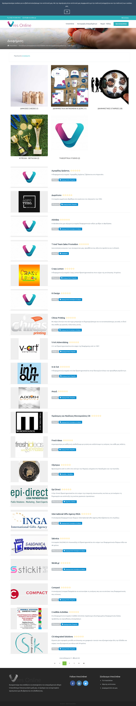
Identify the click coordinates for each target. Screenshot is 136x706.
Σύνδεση (125, 18)
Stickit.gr (56, 563)
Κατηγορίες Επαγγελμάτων (87, 24)
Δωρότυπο (56, 195)
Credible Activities (60, 612)
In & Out (55, 367)
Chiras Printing (58, 318)
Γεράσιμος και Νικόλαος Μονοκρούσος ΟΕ (71, 416)
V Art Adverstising (60, 342)
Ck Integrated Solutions (62, 637)
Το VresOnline (107, 680)
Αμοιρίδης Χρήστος (60, 171)
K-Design (56, 293)
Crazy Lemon (58, 269)
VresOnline (70, 24)
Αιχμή (54, 391)
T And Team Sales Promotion (65, 244)
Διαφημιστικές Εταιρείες (108, 108)
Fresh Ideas (57, 440)
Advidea (55, 220)
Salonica (55, 538)
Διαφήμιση (26, 56)
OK (67, 11)
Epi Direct (56, 489)
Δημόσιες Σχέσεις (28, 108)
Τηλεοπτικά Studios (68, 158)
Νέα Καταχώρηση (121, 24)
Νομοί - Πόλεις (105, 24)
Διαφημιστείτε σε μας (110, 688)
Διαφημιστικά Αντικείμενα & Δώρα (68, 108)
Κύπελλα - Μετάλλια (28, 158)
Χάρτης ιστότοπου (108, 684)
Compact (56, 587)
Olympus (56, 465)
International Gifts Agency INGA (66, 514)
